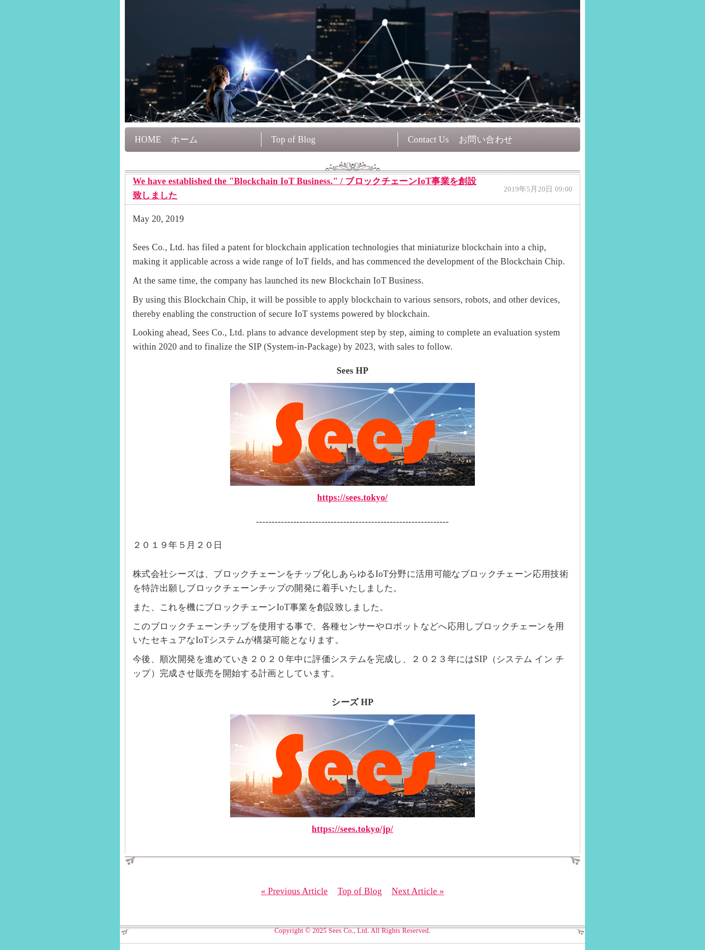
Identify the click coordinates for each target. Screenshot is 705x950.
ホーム (184, 139)
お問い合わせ (486, 139)
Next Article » (418, 891)
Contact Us (428, 139)
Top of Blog (293, 139)
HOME (148, 139)
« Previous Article (294, 891)
